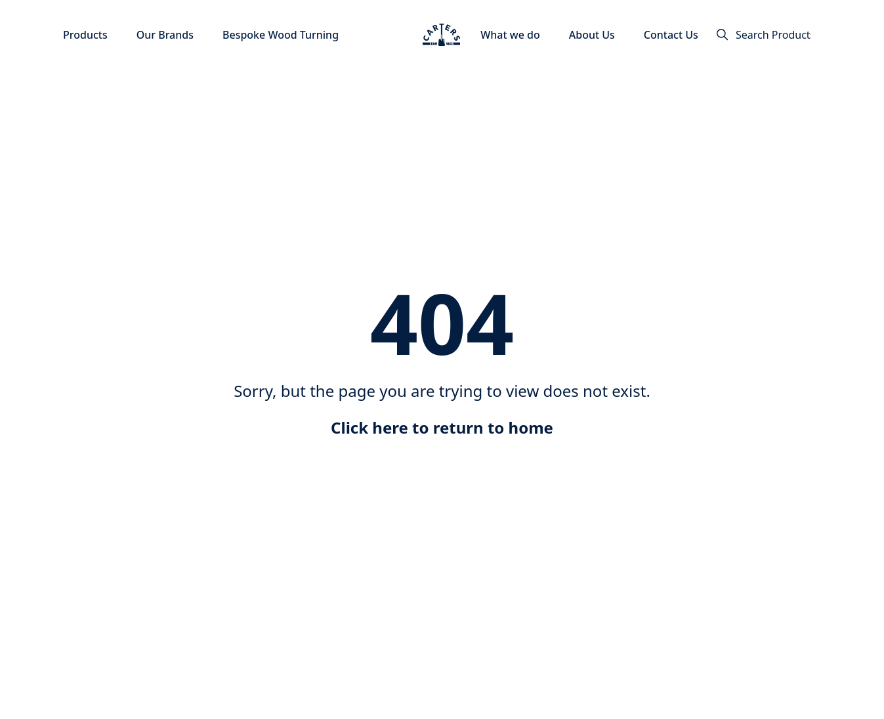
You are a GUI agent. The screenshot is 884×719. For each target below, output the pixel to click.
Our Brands (165, 35)
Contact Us (671, 35)
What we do (509, 35)
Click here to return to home (442, 427)
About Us (592, 35)
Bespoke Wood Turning (280, 35)
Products (85, 35)
